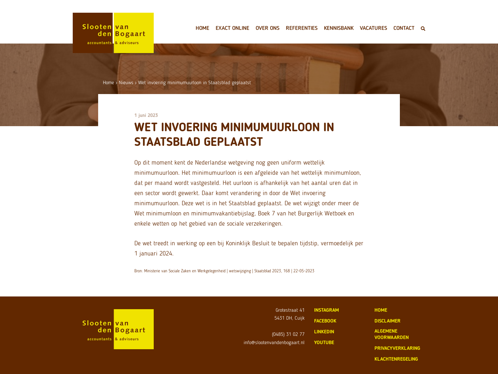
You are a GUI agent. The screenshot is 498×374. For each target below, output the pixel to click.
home (380, 310)
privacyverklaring (397, 348)
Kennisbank (338, 27)
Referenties (302, 27)
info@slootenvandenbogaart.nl (274, 342)
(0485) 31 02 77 (288, 334)
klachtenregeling (396, 359)
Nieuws (126, 82)
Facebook (325, 321)
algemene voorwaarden (391, 334)
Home (202, 27)
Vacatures (373, 27)
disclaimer (387, 321)
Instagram (326, 310)
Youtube (324, 342)
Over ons (267, 27)
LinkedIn (324, 332)
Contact (404, 27)
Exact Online (232, 27)
